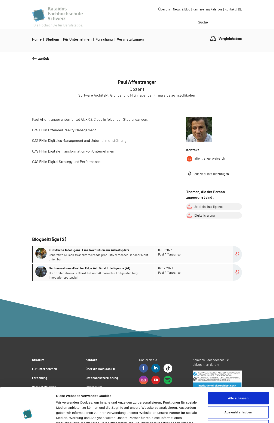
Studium (52, 39)
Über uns (164, 9)
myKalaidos (214, 9)
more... (137, 254)
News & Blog (182, 9)
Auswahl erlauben (238, 381)
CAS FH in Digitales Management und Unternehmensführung (79, 140)
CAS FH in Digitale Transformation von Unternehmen (73, 151)
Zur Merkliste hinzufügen (207, 173)
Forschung (104, 39)
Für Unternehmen (77, 39)
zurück (43, 58)
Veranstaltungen (130, 39)
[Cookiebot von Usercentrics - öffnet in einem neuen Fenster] (27, 414)
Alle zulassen (238, 367)
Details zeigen (227, 414)
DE (240, 9)
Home (37, 39)
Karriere (198, 9)
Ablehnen (238, 395)
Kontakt (230, 9)
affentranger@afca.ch (205, 159)
